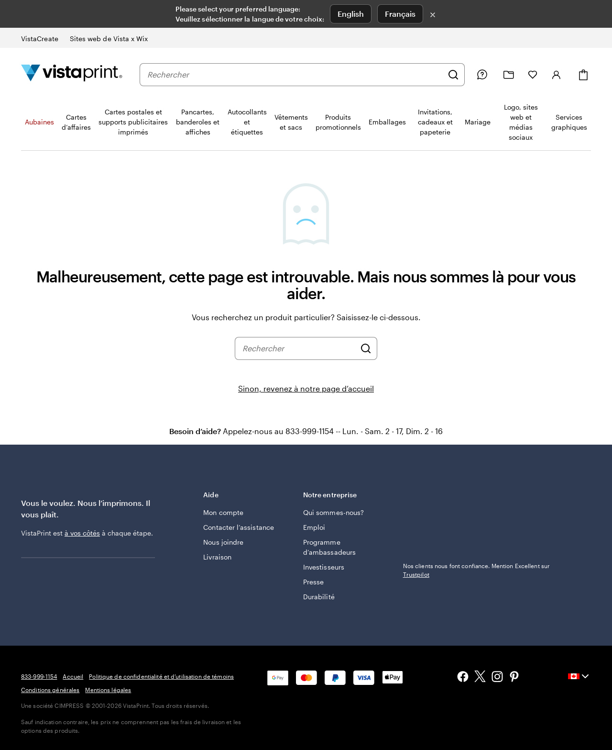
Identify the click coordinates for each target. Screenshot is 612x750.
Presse (313, 582)
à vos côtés (82, 533)
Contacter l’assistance (238, 527)
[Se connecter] (556, 74)
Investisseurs (323, 567)
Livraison (217, 557)
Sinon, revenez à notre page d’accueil (306, 388)
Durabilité (319, 597)
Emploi (314, 527)
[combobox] (295, 74)
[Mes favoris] (532, 74)
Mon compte (223, 512)
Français (400, 13)
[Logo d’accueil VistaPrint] (71, 74)
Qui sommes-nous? (333, 512)
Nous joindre (223, 542)
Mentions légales (108, 689)
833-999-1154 (39, 676)
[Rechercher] (453, 74)
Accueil (73, 676)
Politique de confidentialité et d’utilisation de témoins (161, 676)
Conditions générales (50, 689)
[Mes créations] (508, 75)
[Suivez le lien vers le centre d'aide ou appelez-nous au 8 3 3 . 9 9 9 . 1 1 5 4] (482, 74)
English (351, 13)
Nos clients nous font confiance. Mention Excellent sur (476, 570)
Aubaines (39, 122)
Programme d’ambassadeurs (329, 547)
